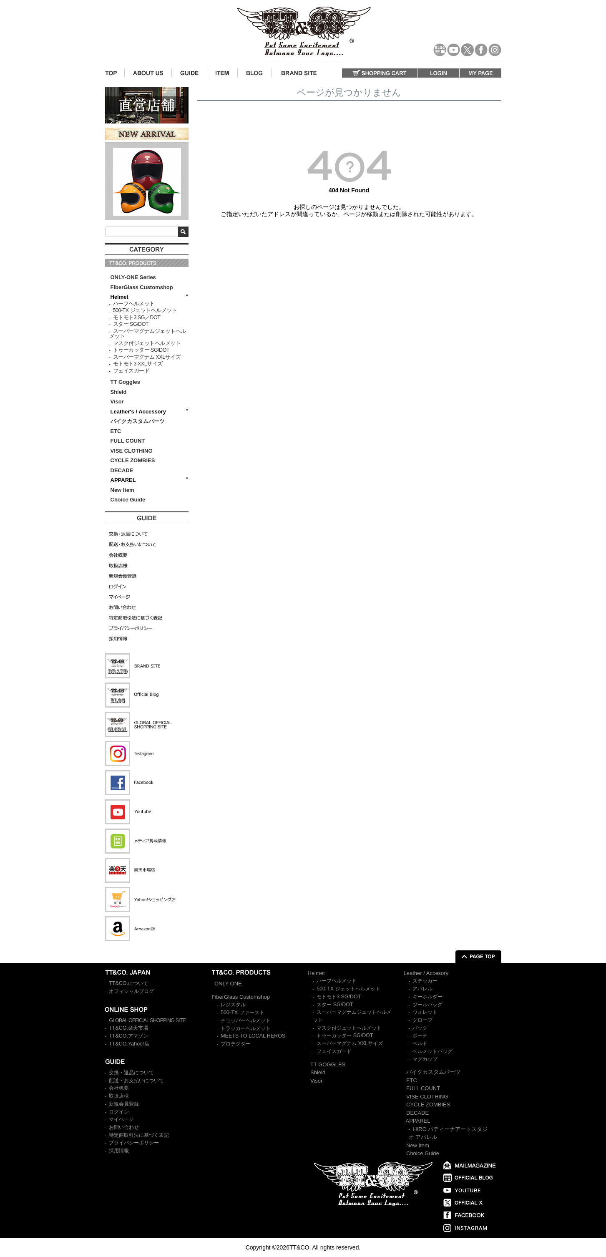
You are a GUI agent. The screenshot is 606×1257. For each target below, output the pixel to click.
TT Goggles (126, 382)
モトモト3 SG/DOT (339, 997)
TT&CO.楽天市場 (128, 1028)
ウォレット (425, 1012)
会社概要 (119, 1088)
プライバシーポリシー (134, 1143)
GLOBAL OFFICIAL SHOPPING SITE (147, 1020)
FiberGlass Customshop (142, 287)
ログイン (119, 1112)
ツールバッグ (427, 1005)
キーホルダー (427, 997)
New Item (122, 490)
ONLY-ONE (228, 983)
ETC (116, 431)
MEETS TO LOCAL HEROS (253, 1036)
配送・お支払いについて (136, 1080)
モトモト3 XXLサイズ (138, 364)
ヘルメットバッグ (432, 1051)
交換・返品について (131, 1073)
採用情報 (119, 1151)
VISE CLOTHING (132, 451)
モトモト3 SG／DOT (137, 317)
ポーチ (419, 1035)
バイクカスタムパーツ (138, 421)
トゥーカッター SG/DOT (141, 350)
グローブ (422, 1020)
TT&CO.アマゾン (128, 1036)
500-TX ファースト (242, 1012)
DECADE (122, 470)
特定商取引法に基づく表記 (139, 1135)
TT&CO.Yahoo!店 (129, 1044)
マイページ (121, 1119)
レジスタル (233, 1005)
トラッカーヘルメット (246, 1028)
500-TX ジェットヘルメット (145, 310)
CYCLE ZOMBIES (133, 460)
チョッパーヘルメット (246, 1020)
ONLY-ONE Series (133, 277)
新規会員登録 (124, 1104)
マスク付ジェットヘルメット (147, 343)
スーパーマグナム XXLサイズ (147, 357)
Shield (119, 392)
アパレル (422, 989)
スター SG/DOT (130, 324)
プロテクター (236, 1044)
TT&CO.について (128, 983)
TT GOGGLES (327, 1064)
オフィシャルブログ (131, 991)
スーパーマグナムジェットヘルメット (147, 334)
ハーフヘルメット (134, 304)
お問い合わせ (124, 1127)
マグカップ (425, 1059)
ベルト (419, 1043)
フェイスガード (131, 371)
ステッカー (425, 981)
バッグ (419, 1028)
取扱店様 (119, 1096)
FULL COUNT (128, 441)
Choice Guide (128, 499)
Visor (118, 401)
